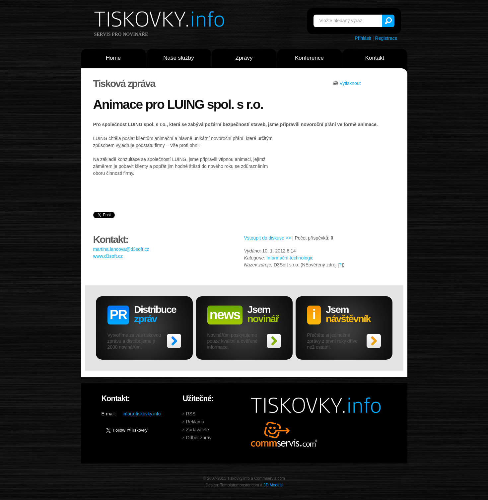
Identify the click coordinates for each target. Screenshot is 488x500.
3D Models (272, 485)
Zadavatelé (197, 429)
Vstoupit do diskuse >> (267, 238)
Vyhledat (388, 21)
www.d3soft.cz (108, 256)
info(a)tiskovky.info (142, 413)
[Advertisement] (336, 184)
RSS (191, 413)
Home (113, 58)
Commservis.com (284, 434)
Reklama (195, 421)
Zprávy (244, 58)
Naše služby (178, 58)
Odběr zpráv (199, 437)
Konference (309, 58)
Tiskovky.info (160, 20)
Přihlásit (363, 38)
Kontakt (374, 58)
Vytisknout (350, 83)
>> (174, 341)
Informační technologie (290, 257)
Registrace (386, 38)
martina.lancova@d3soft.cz (121, 249)
